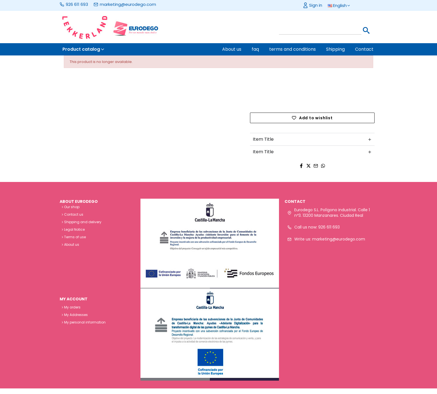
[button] (342, 6)
